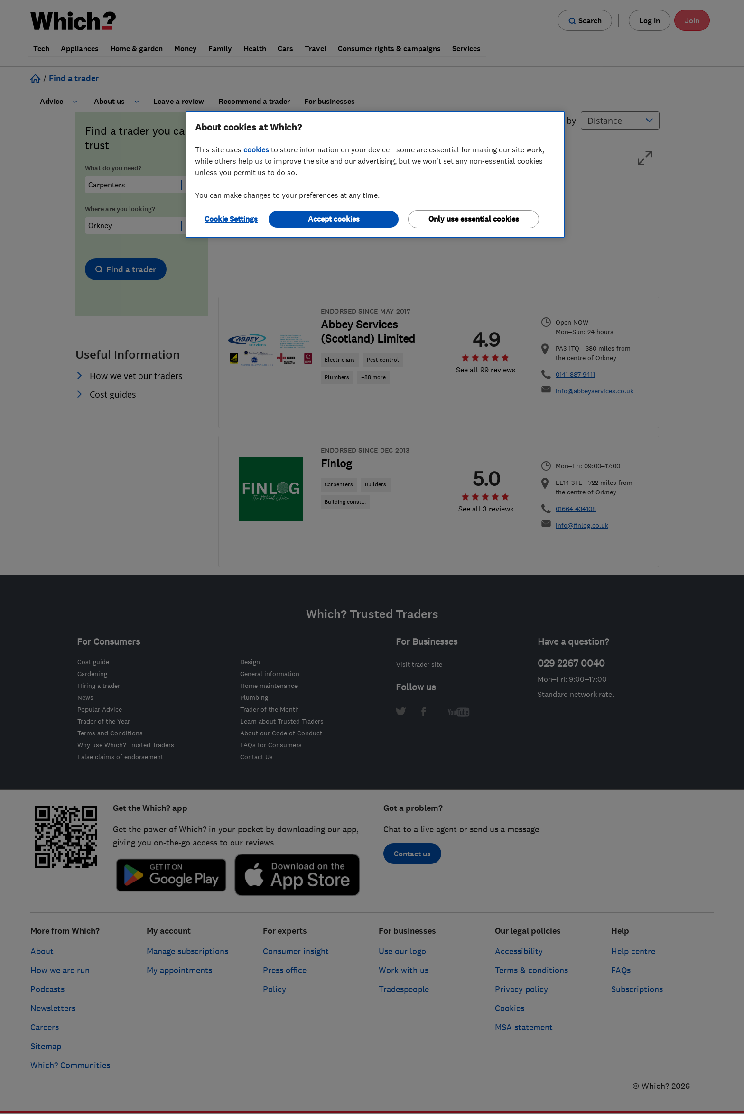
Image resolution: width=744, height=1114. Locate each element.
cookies (256, 149)
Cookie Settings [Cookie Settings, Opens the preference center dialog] (231, 219)
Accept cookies (334, 219)
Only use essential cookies (473, 219)
